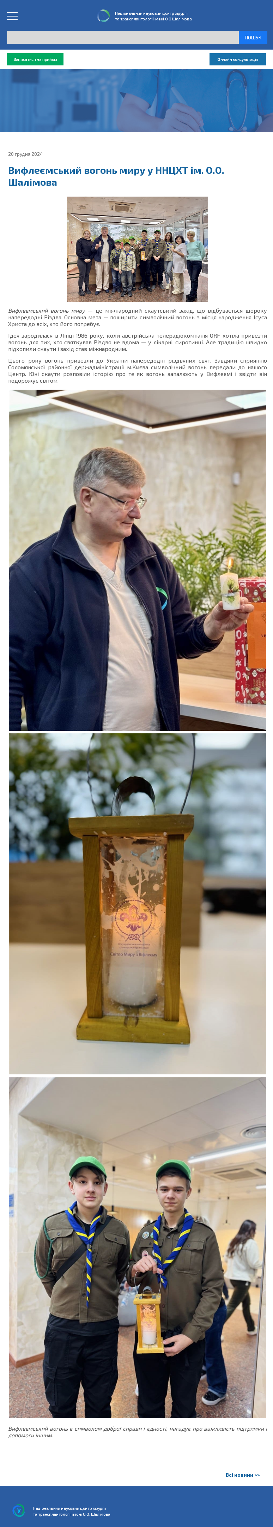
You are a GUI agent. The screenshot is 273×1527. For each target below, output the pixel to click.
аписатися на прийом (35, 59)
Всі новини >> (243, 1475)
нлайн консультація (237, 59)
